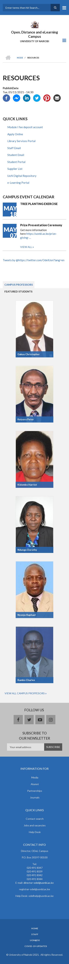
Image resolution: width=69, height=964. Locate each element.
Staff (34, 934)
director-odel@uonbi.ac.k (38, 882)
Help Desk (35, 832)
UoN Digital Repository (21, 175)
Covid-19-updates (35, 946)
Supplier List (14, 168)
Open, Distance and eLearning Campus (34, 34)
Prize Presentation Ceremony (41, 225)
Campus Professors (18, 284)
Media (34, 777)
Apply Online (15, 134)
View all (26, 246)
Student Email (15, 155)
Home (34, 928)
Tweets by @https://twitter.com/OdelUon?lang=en (33, 260)
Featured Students (18, 291)
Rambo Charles (26, 680)
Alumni (35, 784)
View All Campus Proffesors (25, 693)
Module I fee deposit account (25, 127)
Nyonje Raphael (26, 614)
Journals (35, 797)
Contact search (35, 818)
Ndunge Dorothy (27, 549)
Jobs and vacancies (35, 825)
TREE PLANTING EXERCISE (39, 204)
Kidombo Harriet (27, 484)
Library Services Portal (21, 141)
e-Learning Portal (18, 182)
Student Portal (16, 162)
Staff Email (14, 148)
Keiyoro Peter (25, 419)
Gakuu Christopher (28, 354)
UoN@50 (35, 940)
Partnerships (34, 790)
